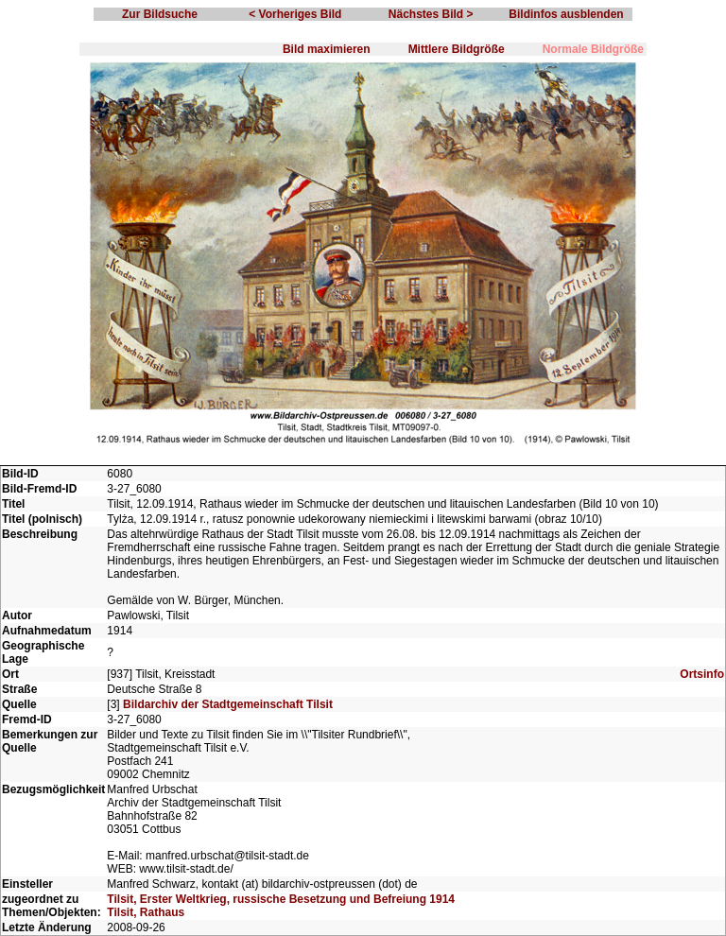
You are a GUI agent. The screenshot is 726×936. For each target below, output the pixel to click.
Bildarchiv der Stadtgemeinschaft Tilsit (228, 704)
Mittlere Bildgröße (456, 49)
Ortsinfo (702, 674)
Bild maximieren (327, 49)
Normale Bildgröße (593, 49)
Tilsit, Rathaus (145, 912)
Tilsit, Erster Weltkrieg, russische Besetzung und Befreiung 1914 (281, 899)
